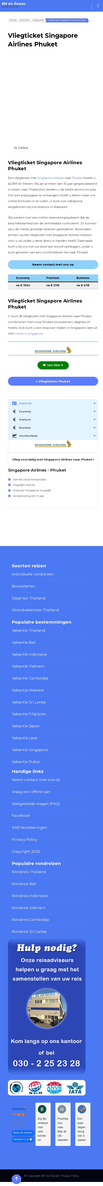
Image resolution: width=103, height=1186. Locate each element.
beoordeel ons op (21, 1139)
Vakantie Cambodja (30, 678)
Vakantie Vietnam (28, 666)
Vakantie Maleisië (28, 690)
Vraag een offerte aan (31, 791)
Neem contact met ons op (36, 779)
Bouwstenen (23, 586)
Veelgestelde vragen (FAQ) (36, 803)
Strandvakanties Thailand (35, 610)
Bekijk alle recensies (22, 1132)
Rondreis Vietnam (28, 907)
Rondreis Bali (24, 883)
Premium (21, 419)
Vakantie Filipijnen (29, 714)
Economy (21, 411)
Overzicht (21, 403)
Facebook (21, 815)
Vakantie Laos (24, 738)
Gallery (23, 148)
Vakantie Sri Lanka (29, 702)
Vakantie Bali (24, 642)
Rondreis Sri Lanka (29, 931)
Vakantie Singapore (30, 749)
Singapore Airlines (50, 178)
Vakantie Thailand (28, 630)
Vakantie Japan (26, 726)
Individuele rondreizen (33, 574)
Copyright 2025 (26, 851)
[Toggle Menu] (98, 5)
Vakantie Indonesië (29, 654)
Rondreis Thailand (29, 871)
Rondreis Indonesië (30, 895)
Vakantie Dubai (26, 761)
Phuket (77, 178)
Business (21, 428)
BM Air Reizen (14, 4)
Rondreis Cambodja (30, 919)
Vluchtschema (24, 436)
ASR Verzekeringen (29, 827)
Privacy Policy (24, 839)
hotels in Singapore (29, 333)
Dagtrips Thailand (28, 598)
